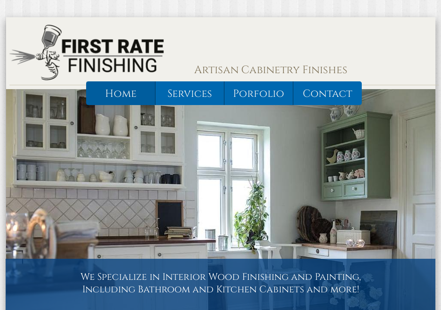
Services (190, 94)
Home (121, 94)
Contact (327, 94)
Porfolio (258, 94)
